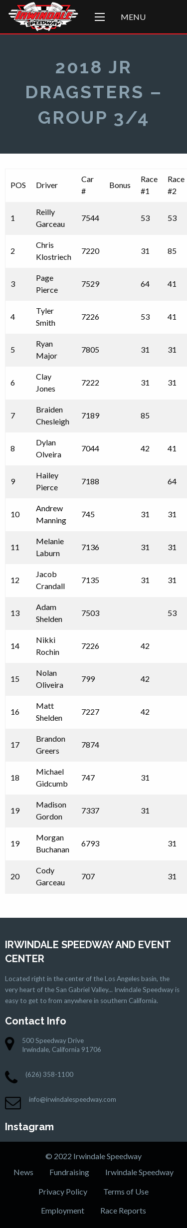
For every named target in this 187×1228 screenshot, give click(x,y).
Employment (62, 1210)
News (23, 1172)
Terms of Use (126, 1191)
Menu (133, 16)
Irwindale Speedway (139, 1172)
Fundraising (69, 1172)
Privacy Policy (62, 1191)
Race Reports (123, 1210)
